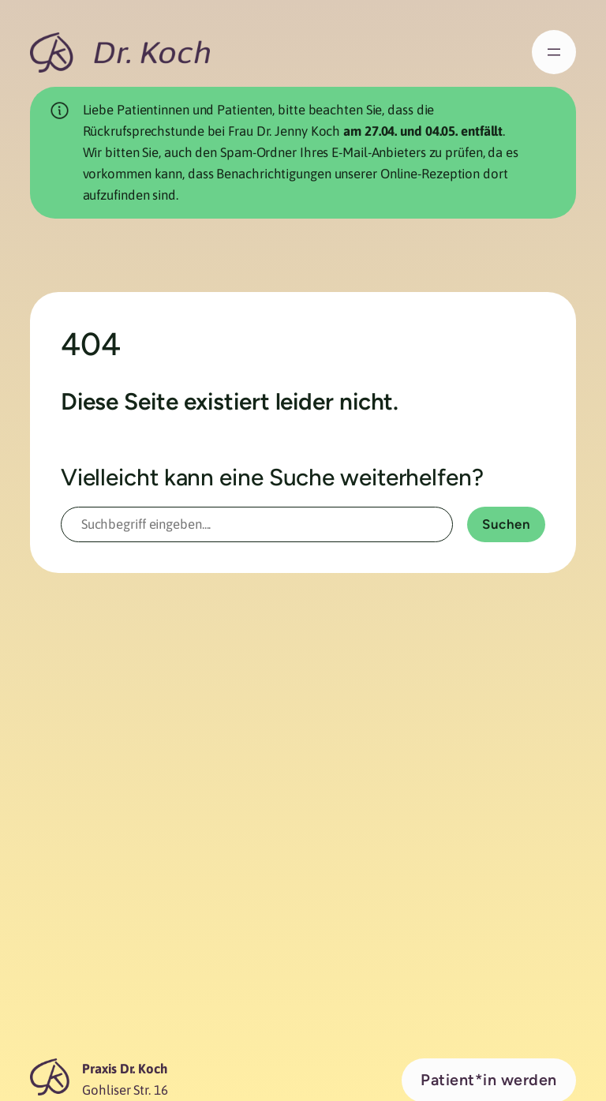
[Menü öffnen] (554, 52)
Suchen (506, 524)
